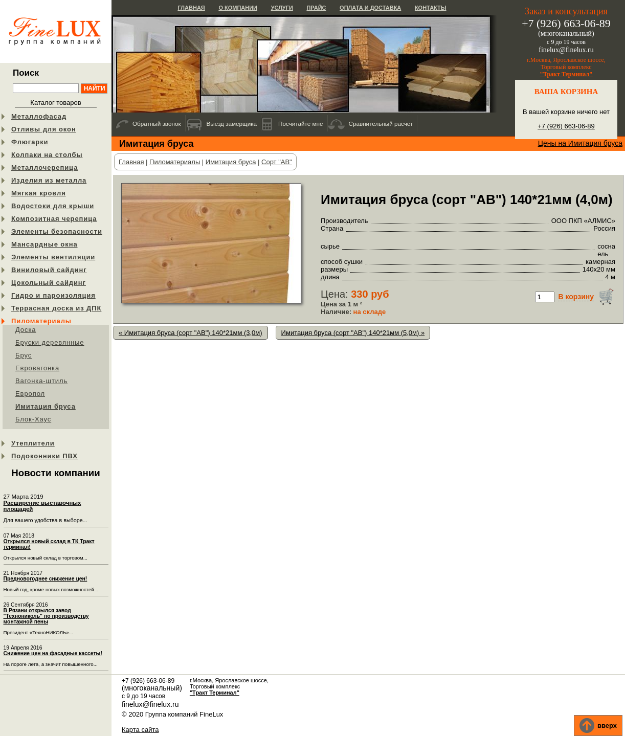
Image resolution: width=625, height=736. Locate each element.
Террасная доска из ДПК (56, 308)
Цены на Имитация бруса (580, 143)
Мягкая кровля (38, 193)
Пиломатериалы (41, 321)
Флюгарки (30, 142)
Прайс (316, 8)
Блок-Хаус (33, 419)
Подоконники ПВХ (44, 456)
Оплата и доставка (370, 8)
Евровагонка (37, 368)
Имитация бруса (45, 406)
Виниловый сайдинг (49, 270)
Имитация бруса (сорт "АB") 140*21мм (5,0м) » (353, 333)
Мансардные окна (44, 244)
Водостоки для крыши (52, 206)
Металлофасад (38, 116)
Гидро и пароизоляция (53, 295)
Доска (25, 329)
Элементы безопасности (56, 231)
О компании (237, 8)
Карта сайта (140, 729)
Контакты (431, 8)
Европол (30, 393)
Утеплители (33, 443)
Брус (23, 355)
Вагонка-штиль (41, 381)
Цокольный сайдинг (48, 282)
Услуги (282, 8)
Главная (191, 8)
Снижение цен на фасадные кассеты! (53, 653)
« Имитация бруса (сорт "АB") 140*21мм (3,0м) (190, 333)
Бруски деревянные (49, 342)
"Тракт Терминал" (566, 74)
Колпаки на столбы (46, 155)
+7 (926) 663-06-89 (566, 126)
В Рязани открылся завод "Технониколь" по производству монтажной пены (46, 616)
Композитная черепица (54, 218)
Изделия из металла (48, 180)
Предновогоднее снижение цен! (45, 579)
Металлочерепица (44, 167)
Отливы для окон (43, 129)
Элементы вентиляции (53, 257)
